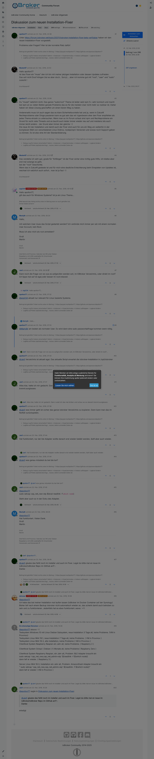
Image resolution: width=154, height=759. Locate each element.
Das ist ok (94, 385)
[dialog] (77, 379)
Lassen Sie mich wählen (64, 385)
